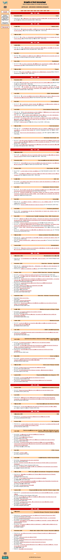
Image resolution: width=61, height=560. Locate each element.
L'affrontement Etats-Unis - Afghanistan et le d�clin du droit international (39, 266)
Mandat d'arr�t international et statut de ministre (32, 204)
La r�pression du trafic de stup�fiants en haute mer (32, 434)
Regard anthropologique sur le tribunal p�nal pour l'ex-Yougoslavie (36, 380)
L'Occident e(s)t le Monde (25, 290)
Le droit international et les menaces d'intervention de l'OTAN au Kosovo (35, 539)
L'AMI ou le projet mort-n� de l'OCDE (28, 537)
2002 (35, 10)
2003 (32, 10)
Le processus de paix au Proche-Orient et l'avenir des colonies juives (39, 211)
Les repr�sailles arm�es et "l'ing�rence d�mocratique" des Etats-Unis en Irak (37, 496)
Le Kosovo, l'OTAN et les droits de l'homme (29, 274)
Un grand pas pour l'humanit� (27, 485)
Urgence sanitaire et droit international (29, 222)
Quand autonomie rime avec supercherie (29, 460)
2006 (22, 10)
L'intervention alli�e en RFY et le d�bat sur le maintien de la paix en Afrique (37, 439)
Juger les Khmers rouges (26, 499)
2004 (28, 10)
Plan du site (5, 27)
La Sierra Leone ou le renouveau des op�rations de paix (32, 367)
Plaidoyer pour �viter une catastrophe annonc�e (31, 285)
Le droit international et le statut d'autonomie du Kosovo (33, 542)
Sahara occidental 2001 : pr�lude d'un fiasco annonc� (32, 240)
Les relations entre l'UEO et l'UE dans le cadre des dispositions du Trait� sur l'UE (39, 181)
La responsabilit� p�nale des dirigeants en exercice (32, 377)
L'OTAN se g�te (23, 452)
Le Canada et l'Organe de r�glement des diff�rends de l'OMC (35, 416)
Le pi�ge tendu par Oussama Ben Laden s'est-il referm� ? (35, 276)
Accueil (5, 11)
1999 (45, 10)
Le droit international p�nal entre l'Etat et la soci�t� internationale (36, 283)
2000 (41, 10)
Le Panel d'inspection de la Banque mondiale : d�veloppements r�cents (36, 370)
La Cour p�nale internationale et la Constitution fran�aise (32, 478)
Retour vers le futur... (24, 298)
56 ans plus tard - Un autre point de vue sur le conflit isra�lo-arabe (37, 82)
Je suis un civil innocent (25, 300)
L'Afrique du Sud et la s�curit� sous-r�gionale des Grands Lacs (36, 229)
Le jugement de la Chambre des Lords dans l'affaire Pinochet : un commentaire (37, 517)
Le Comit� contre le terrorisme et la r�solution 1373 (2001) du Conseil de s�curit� (39, 144)
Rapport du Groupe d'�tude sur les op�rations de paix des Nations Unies (36, 390)
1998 (48, 10)
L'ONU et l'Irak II (25, 85)
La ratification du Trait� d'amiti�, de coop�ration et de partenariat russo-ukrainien (38, 466)
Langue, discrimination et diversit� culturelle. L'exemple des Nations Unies (39, 237)
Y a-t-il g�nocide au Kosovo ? (26, 437)
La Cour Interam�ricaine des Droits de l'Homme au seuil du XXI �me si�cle (39, 406)
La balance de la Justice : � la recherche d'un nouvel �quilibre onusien (36, 501)
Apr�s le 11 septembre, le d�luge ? (29, 268)
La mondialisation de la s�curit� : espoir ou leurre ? (33, 258)
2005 (25, 10)
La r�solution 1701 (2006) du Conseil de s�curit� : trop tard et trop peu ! (40, 18)
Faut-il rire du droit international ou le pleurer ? (31, 132)
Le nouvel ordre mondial (25, 504)
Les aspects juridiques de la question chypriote (31, 311)
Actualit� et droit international (26, 548)
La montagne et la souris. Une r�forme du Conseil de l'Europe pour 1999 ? (38, 515)
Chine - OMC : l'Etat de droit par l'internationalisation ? (32, 227)
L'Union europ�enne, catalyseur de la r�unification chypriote (36, 71)
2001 (38, 10)
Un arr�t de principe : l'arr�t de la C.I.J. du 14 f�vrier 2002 (36, 201)
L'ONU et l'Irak (23, 122)
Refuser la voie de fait (25, 288)
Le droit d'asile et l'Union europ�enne (29, 171)
